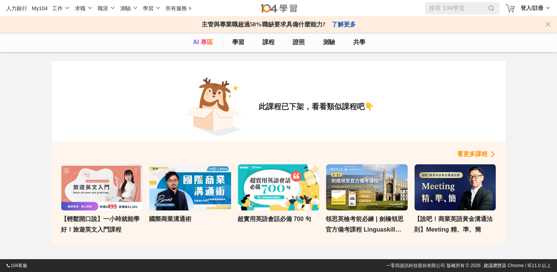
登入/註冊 (532, 8)
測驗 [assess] (329, 42)
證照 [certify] (299, 42)
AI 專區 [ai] (203, 42)
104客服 (16, 265)
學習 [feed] (238, 42)
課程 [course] (268, 42)
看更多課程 (472, 154)
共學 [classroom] (359, 42)
